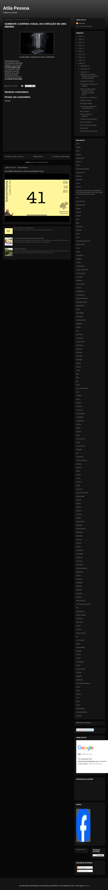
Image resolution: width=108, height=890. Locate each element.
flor (77, 381)
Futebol (78, 395)
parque (78, 518)
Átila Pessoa (80, 205)
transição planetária (83, 683)
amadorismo (80, 172)
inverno (78, 424)
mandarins (79, 457)
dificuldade (80, 313)
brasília (78, 230)
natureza (79, 489)
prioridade (79, 554)
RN (77, 608)
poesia (78, 546)
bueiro (78, 234)
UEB (77, 690)
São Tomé (79, 622)
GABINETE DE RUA (87, 81)
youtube (79, 716)
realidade (79, 582)
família (78, 367)
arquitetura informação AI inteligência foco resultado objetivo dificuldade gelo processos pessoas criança (89, 192)
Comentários (83, 871)
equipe (78, 327)
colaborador (80, 266)
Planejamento (81, 529)
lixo (77, 453)
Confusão (79, 277)
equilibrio (79, 324)
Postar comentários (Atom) (39, 162)
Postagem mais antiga (60, 156)
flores (78, 385)
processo (79, 561)
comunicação (80, 273)
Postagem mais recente (14, 156)
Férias (78, 370)
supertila (81, 23)
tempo (78, 665)
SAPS (78, 626)
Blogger (86, 885)
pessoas (79, 525)
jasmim (78, 431)
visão (78, 705)
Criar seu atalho (80, 843)
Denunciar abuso (83, 723)
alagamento (80, 158)
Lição (78, 442)
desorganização (81, 302)
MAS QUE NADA (86, 103)
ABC (77, 144)
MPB (78, 471)
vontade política (81, 712)
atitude (78, 208)
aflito (78, 151)
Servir (78, 644)
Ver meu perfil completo (84, 26)
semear (78, 629)
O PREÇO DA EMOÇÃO (88, 119)
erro (77, 331)
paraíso (78, 511)
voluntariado (80, 708)
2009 (80, 60)
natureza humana (82, 493)
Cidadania (79, 255)
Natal (78, 485)
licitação (79, 449)
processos (79, 564)
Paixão (78, 503)
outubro (83, 72)
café (77, 237)
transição (79, 680)
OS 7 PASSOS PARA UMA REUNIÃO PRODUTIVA (29, 238)
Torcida (78, 672)
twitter (78, 687)
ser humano (80, 640)
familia (78, 363)
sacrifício (79, 618)
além (78, 165)
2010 (80, 57)
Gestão (78, 403)
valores (78, 694)
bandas (78, 212)
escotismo (79, 338)
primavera (79, 550)
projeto (78, 575)
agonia (78, 154)
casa (78, 248)
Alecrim (78, 162)
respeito (79, 590)
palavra (78, 507)
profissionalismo (81, 568)
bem (77, 219)
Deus (78, 309)
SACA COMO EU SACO (88, 125)
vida (77, 698)
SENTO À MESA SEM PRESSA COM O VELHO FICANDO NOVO (87, 91)
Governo (79, 406)
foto (77, 392)
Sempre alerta (81, 633)
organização (80, 496)
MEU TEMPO (84, 111)
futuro (78, 399)
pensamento (80, 521)
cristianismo (80, 291)
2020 (80, 36)
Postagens (82, 867)
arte (77, 198)
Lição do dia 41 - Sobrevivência (16, 168)
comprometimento (82, 270)
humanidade (80, 413)
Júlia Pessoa (80, 439)
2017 (80, 42)
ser (77, 636)
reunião (78, 597)
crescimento (80, 284)
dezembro (84, 66)
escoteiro (79, 334)
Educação (79, 316)
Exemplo (79, 359)
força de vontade (82, 388)
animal (78, 187)
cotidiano (79, 280)
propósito (79, 579)
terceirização (80, 669)
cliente (78, 262)
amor (78, 183)
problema (79, 557)
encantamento (81, 320)
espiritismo (80, 345)
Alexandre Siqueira (82, 169)
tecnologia (79, 662)
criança (78, 288)
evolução (79, 356)
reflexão (79, 586)
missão (78, 464)
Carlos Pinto (80, 244)
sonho (78, 658)
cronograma (80, 295)
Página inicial (37, 156)
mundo (78, 475)
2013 (80, 48)
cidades (78, 259)
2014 (80, 45)
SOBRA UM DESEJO (20, 249)
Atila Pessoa (16, 8)
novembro (84, 69)
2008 (80, 63)
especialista (80, 342)
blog (77, 223)
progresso (79, 572)
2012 (80, 51)
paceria (78, 500)
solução (78, 651)
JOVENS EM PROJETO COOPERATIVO (88, 107)
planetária (79, 532)
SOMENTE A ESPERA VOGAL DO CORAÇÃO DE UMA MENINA (89, 76)
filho (77, 377)
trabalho (79, 676)
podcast (79, 539)
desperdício (80, 306)
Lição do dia (80, 446)
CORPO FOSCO (86, 100)
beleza (78, 216)
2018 (80, 39)
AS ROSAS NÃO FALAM (88, 131)
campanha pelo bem (83, 241)
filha (77, 374)
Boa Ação (79, 226)
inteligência (80, 421)
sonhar (78, 654)
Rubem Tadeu (81, 615)
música (78, 482)
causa (78, 252)
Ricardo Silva (80, 600)
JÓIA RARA (84, 128)
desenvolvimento (82, 298)
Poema (78, 543)
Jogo (78, 435)
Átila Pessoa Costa (81, 808)
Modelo (78, 467)
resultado (79, 593)
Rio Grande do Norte (83, 604)
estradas (79, 352)
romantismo (80, 611)
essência (79, 349)
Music (78, 478)
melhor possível (81, 460)
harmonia (79, 410)
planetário (79, 536)
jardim (78, 428)
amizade (79, 180)
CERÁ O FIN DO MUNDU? (86, 115)
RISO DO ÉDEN (85, 122)
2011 (80, 54)
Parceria (79, 514)
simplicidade (80, 647)
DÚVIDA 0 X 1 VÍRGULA (88, 97)
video (78, 701)
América (79, 176)
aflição (78, 147)
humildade (79, 417)
